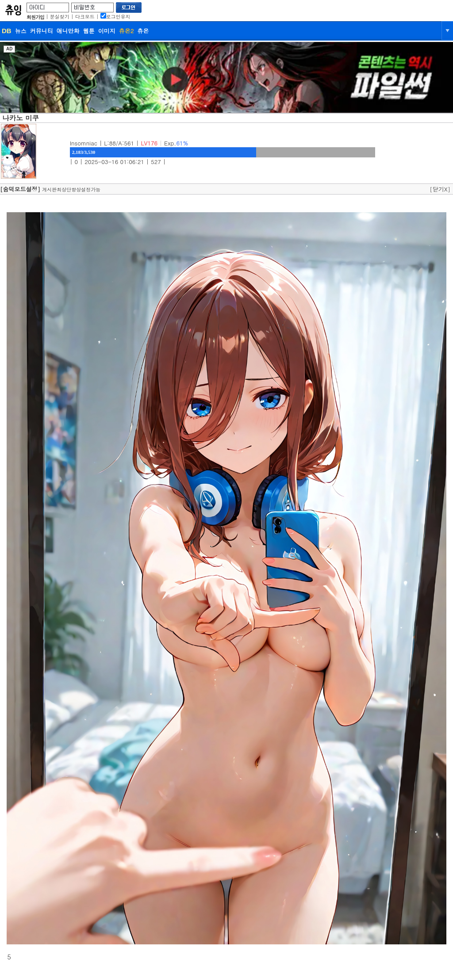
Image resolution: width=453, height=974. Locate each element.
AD (9, 48)
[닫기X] (440, 189)
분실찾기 (59, 16)
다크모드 (85, 16)
